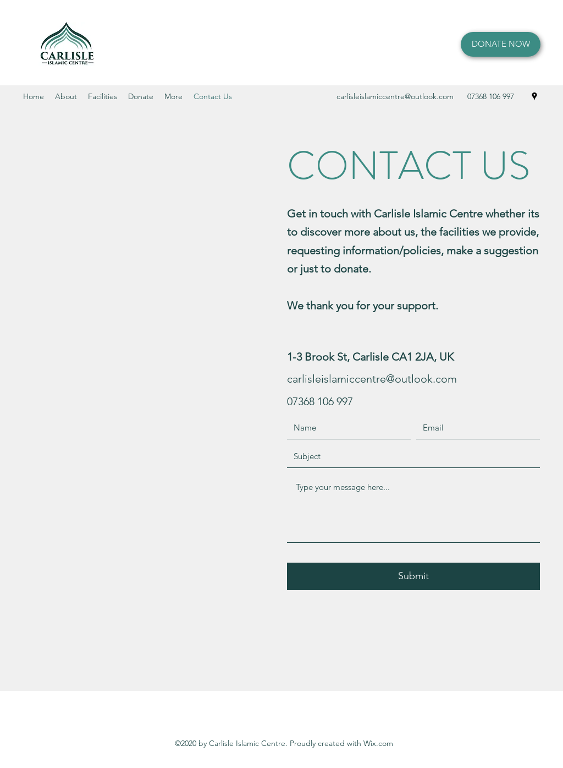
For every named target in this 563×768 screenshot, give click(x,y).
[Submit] (413, 576)
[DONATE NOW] (500, 44)
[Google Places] (534, 96)
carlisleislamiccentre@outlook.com (395, 96)
